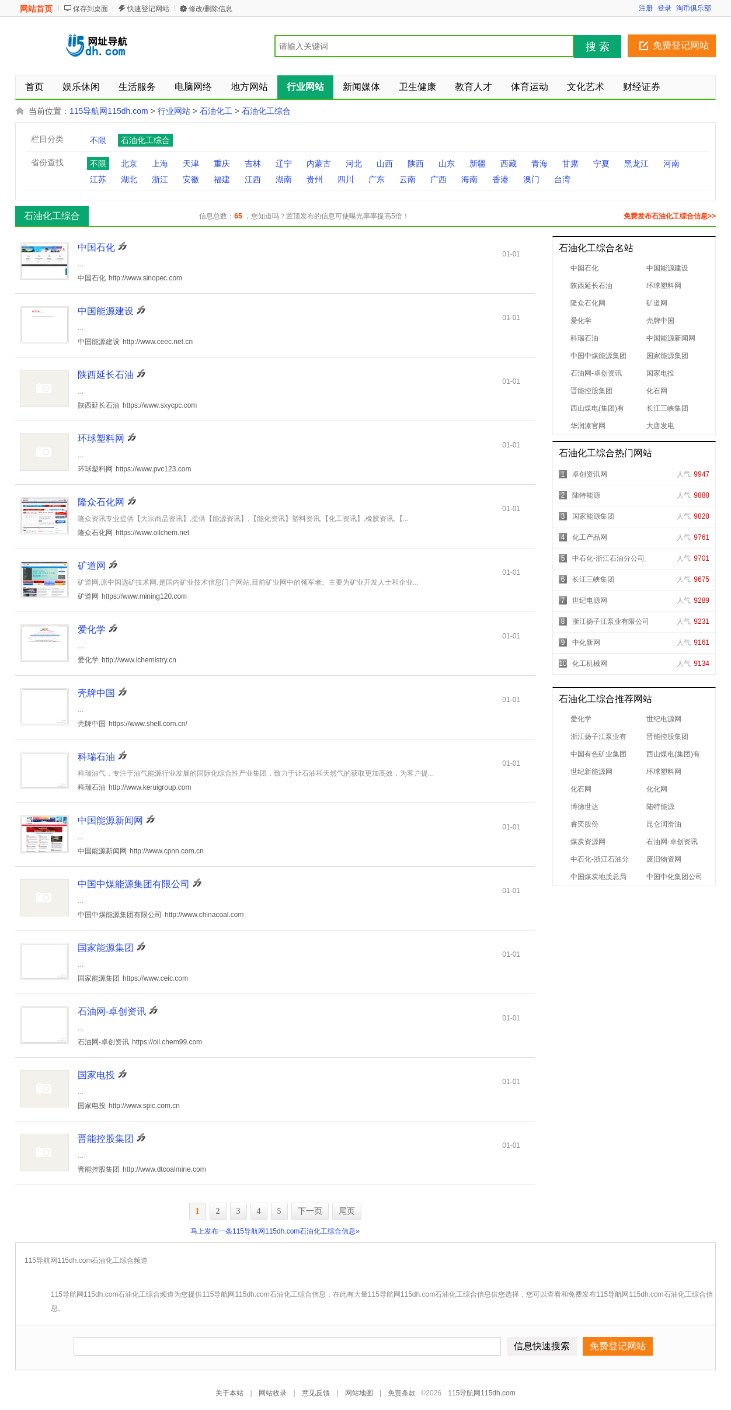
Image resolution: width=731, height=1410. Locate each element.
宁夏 (601, 163)
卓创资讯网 (589, 474)
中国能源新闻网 (670, 338)
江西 (253, 179)
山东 (446, 163)
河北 (354, 163)
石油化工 (216, 111)
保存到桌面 (90, 9)
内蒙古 (319, 163)
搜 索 (598, 47)
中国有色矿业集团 (598, 754)
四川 (345, 179)
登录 (664, 8)
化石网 (656, 391)
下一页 (310, 1211)
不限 (98, 140)
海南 (469, 179)
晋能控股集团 (591, 391)
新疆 (477, 163)
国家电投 (660, 373)
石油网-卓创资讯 (596, 373)
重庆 (222, 163)
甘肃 (570, 163)
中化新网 (586, 642)
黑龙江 (636, 163)
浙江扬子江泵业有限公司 (610, 621)
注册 (646, 8)
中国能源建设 (667, 268)
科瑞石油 (584, 338)
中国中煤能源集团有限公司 (134, 884)
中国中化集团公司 (674, 877)
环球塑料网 (663, 286)
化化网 (656, 789)
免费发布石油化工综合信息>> (670, 216)
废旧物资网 (663, 859)
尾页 (347, 1211)
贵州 (315, 179)
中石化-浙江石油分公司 (608, 558)
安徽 (191, 179)
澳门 (531, 179)
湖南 (284, 179)
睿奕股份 (584, 824)
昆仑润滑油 (663, 824)
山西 (385, 163)
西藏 (508, 163)
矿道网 (656, 303)
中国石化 (584, 268)
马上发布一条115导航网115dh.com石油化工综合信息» (275, 1231)
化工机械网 (589, 663)
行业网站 (174, 111)
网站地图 (359, 1393)
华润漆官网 (587, 426)
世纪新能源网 (591, 771)
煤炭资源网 (587, 842)
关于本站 (229, 1393)
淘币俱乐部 (693, 8)
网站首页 (36, 8)
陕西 (416, 163)
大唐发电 (660, 426)
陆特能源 (586, 495)
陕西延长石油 (591, 286)
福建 (222, 179)
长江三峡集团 (667, 408)
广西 (438, 179)
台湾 (562, 179)
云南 (407, 179)
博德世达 (584, 807)
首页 (34, 87)
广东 (376, 179)
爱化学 (580, 321)
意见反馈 (316, 1393)
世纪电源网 (589, 600)
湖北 (129, 179)
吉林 (253, 163)
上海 (160, 163)
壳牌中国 (660, 321)
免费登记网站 (681, 45)
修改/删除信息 (210, 9)
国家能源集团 (667, 356)
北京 (129, 163)
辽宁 (284, 163)
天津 (191, 163)
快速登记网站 (148, 9)
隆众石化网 (587, 303)
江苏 (98, 179)
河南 (671, 163)
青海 (539, 163)
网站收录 (273, 1393)
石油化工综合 (266, 111)
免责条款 (402, 1393)
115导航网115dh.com (108, 111)
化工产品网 (589, 537)
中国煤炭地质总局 (598, 877)
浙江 (160, 179)
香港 (500, 179)
